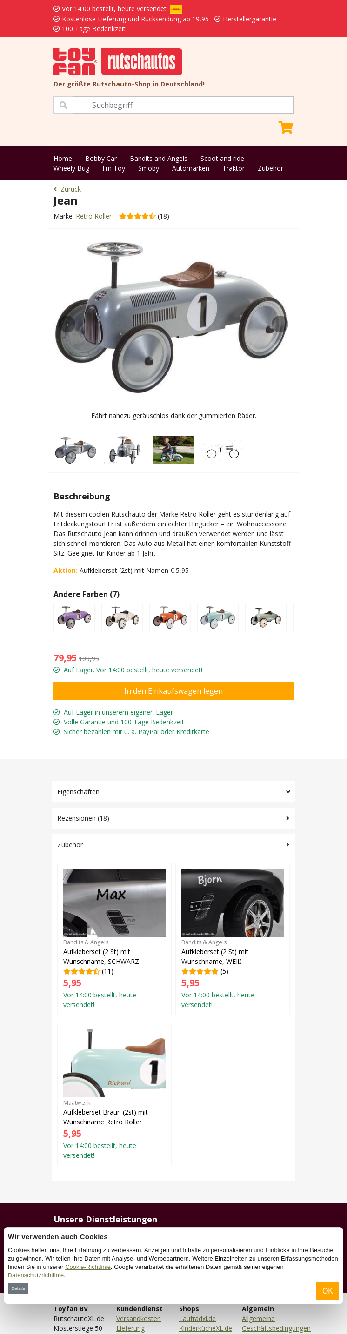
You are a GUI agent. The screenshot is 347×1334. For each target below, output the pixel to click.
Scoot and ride (222, 158)
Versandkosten (138, 1318)
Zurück (67, 189)
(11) (114, 939)
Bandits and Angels (158, 158)
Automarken (190, 168)
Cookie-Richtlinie (88, 1266)
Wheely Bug (71, 168)
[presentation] (67, 324)
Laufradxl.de (197, 1318)
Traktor (233, 168)
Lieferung (130, 1328)
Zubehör (270, 168)
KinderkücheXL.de (205, 1328)
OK (327, 1291)
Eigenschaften (78, 791)
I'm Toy (113, 168)
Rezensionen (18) (83, 818)
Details (18, 1288)
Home (62, 158)
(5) (232, 939)
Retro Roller (94, 216)
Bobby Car (101, 158)
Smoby (148, 168)
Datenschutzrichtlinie (36, 1275)
